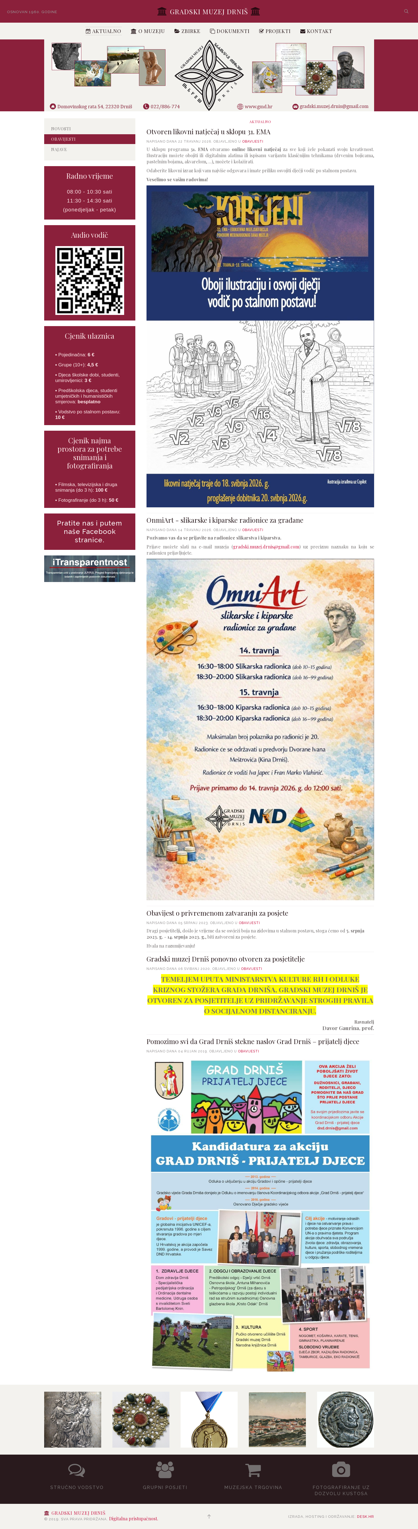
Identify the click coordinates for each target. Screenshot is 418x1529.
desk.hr (365, 1516)
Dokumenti (230, 31)
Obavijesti (252, 141)
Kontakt (316, 31)
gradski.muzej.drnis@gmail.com (266, 547)
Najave (59, 149)
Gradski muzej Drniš (209, 11)
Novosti (61, 128)
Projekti (275, 31)
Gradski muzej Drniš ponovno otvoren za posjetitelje (226, 958)
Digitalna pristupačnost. (133, 1518)
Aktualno (103, 31)
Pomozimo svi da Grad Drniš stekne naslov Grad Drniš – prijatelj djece (253, 1041)
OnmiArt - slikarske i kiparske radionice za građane (225, 519)
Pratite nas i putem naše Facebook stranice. (89, 531)
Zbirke (187, 31)
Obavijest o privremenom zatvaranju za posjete (217, 912)
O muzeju (148, 31)
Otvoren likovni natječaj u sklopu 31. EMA (208, 131)
